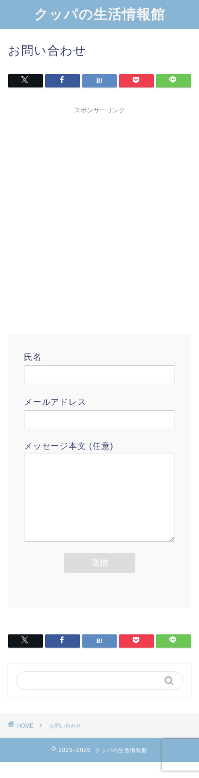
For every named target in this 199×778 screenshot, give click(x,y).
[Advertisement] (99, 218)
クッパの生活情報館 (99, 13)
